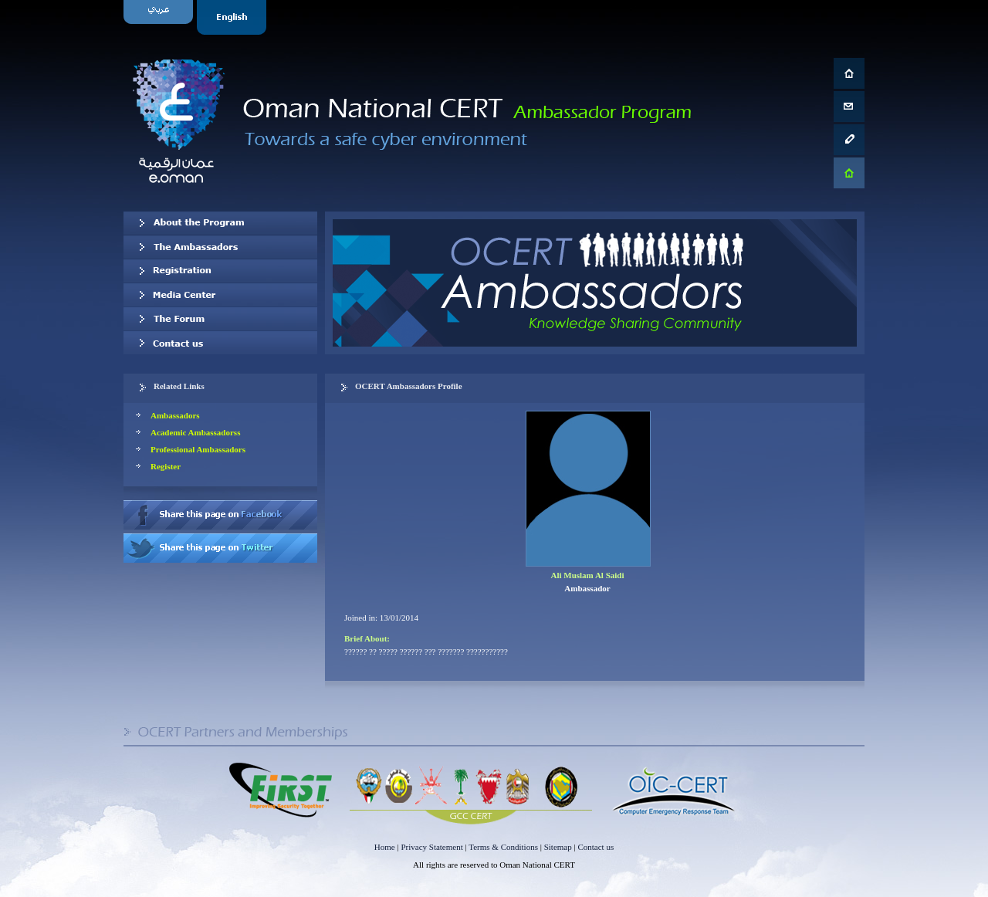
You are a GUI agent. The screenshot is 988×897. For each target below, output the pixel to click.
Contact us (220, 342)
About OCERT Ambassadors (220, 223)
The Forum (220, 318)
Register (166, 466)
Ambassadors (175, 415)
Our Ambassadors (220, 247)
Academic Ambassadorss (195, 432)
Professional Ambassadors (198, 449)
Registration (220, 271)
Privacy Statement (431, 846)
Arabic (160, 17)
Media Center (220, 294)
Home (384, 846)
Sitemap (558, 846)
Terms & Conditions (503, 846)
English (233, 17)
